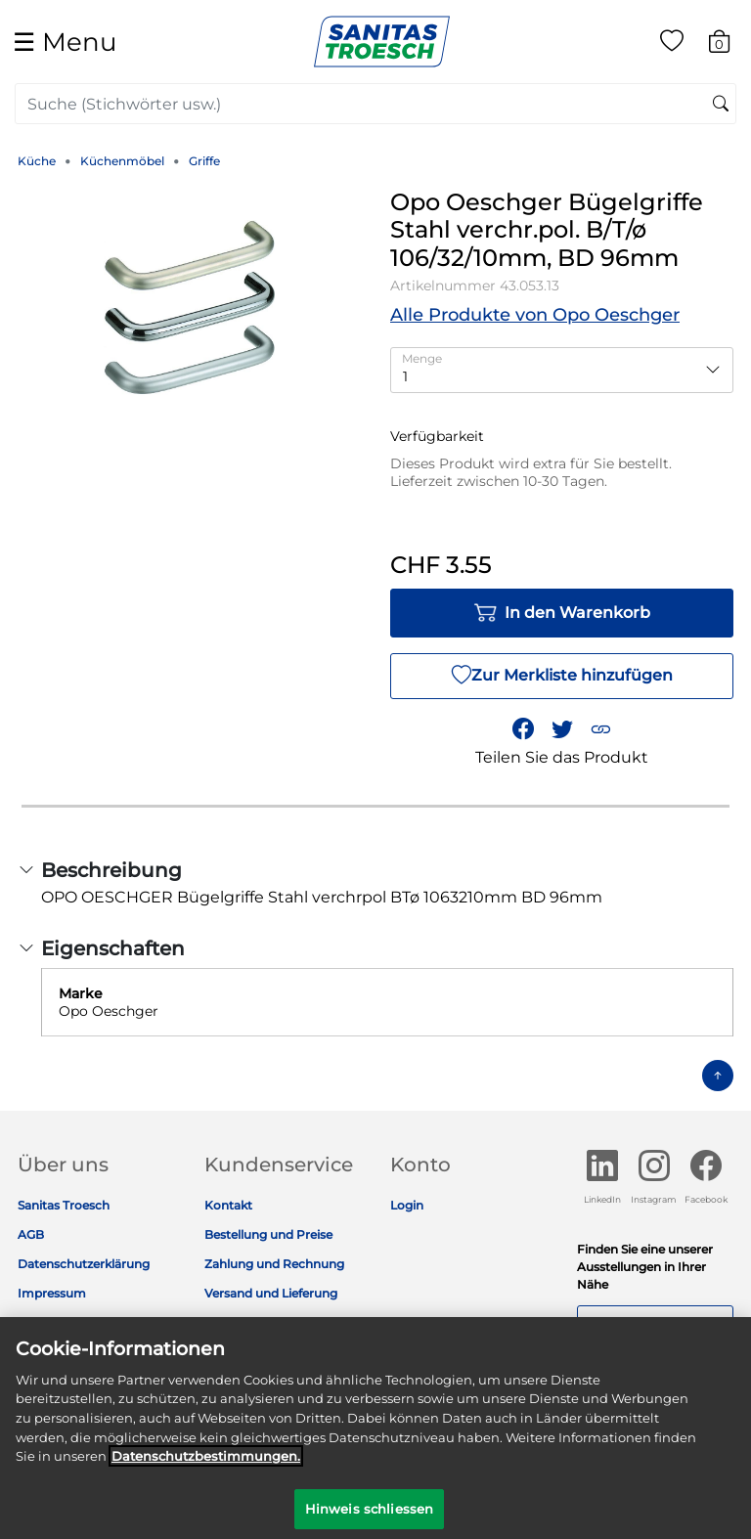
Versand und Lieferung (270, 1293)
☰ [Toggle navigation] (64, 41)
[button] (600, 729)
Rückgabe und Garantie (273, 1322)
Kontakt (228, 1205)
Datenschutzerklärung (84, 1263)
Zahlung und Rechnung (274, 1263)
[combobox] (375, 103)
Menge (422, 358)
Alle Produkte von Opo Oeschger (535, 315)
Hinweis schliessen (369, 1517)
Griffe (204, 161)
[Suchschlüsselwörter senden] (721, 104)
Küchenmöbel (122, 161)
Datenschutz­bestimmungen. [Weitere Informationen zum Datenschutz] (205, 1465)
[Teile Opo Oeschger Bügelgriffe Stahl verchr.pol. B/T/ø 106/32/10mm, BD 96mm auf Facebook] (523, 729)
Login (406, 1205)
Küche (37, 161)
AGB (31, 1234)
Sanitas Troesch (64, 1205)
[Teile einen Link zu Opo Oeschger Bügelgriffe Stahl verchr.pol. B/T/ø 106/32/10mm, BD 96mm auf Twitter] (562, 729)
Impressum (52, 1293)
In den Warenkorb (561, 613)
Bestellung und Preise (268, 1234)
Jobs (31, 1322)
